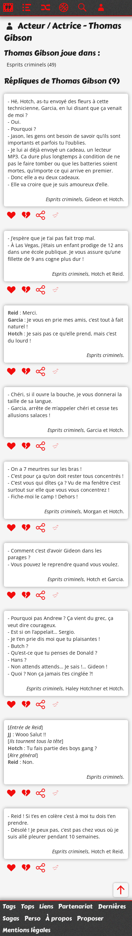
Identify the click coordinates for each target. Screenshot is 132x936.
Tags (8, 906)
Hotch (116, 199)
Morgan (92, 511)
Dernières (112, 906)
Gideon (93, 199)
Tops (27, 906)
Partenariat (75, 906)
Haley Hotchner (83, 688)
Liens (46, 906)
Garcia (94, 430)
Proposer (90, 918)
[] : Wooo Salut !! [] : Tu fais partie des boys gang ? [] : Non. (52, 744)
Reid (117, 273)
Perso (32, 918)
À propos (58, 918)
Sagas (10, 918)
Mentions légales (26, 930)
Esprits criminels (26, 64)
